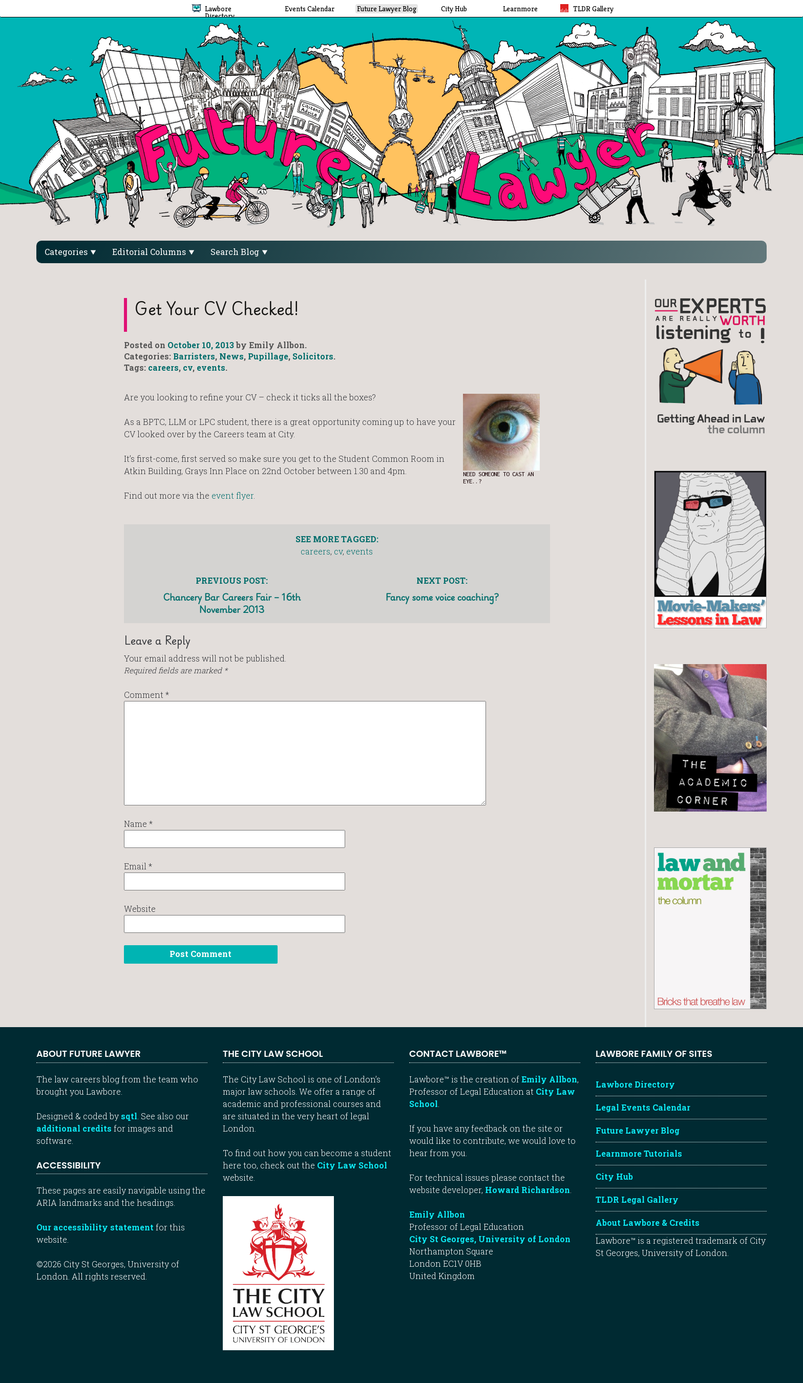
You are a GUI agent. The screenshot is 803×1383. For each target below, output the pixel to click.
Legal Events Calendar (643, 1107)
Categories (70, 251)
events (211, 367)
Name (138, 823)
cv (188, 367)
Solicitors (312, 356)
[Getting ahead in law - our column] (710, 364)
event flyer (232, 495)
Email (138, 866)
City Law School (352, 1165)
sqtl (129, 1116)
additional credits (74, 1128)
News (231, 356)
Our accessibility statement (95, 1227)
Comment (146, 694)
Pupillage (268, 356)
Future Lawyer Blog (638, 1130)
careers (163, 367)
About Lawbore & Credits (648, 1222)
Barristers (194, 356)
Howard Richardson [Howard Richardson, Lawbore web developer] (527, 1189)
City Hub (614, 1176)
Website (140, 908)
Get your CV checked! (217, 308)
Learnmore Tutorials (639, 1153)
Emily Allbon (549, 1079)
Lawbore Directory (635, 1084)
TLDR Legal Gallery (637, 1199)
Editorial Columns (153, 251)
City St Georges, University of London (489, 1238)
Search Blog (238, 251)
